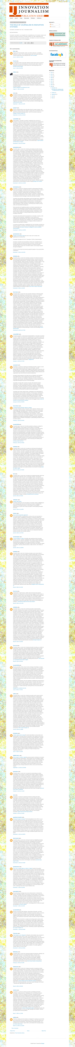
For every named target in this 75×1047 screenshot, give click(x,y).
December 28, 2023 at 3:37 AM (19, 330)
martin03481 (15, 118)
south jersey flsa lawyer (17, 102)
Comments (52, 26)
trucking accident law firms (18, 441)
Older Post (44, 1030)
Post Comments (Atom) (19, 1032)
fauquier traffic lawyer (17, 501)
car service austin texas (17, 1024)
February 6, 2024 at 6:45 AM (18, 442)
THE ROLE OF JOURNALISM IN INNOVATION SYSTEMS (57, 90)
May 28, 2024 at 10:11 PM (18, 603)
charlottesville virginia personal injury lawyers (26, 601)
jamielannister (16, 866)
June (53, 96)
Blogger (42, 1043)
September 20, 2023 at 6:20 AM (19, 115)
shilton (14, 693)
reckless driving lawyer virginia (28, 1008)
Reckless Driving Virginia (18, 66)
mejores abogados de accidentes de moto (21, 87)
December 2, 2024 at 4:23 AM (19, 887)
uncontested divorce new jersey (32, 494)
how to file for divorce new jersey (35, 286)
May (52, 97)
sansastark (15, 365)
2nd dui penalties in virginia (18, 538)
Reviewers (33, 18)
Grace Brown (16, 405)
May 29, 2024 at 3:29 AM (18, 641)
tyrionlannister (16, 233)
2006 (52, 82)
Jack (14, 93)
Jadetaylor (15, 499)
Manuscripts (26, 18)
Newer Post (12, 1030)
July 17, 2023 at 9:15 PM (18, 68)
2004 (52, 86)
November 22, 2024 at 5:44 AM (19, 862)
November (54, 87)
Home (28, 1030)
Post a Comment (15, 1028)
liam (14, 473)
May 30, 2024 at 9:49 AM (18, 661)
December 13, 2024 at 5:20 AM (19, 947)
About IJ (16, 18)
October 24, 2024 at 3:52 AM (18, 813)
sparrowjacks (16, 891)
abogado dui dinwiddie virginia (19, 235)
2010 (52, 76)
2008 (52, 79)
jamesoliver (15, 771)
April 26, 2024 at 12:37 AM (18, 532)
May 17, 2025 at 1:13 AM (18, 1013)
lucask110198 (16, 424)
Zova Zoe (15, 591)
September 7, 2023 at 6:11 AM (19, 103)
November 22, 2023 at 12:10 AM (19, 183)
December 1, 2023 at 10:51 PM (19, 252)
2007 (52, 81)
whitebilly (15, 256)
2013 (52, 72)
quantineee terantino (17, 817)
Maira (14, 51)
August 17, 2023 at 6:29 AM (18, 89)
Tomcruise (15, 933)
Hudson (14, 513)
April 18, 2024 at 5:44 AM (18, 495)
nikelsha (15, 990)
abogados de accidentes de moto (19, 688)
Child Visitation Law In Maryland (19, 935)
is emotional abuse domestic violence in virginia (22, 407)
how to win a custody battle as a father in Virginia (22, 868)
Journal (11, 18)
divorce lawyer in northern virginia (19, 757)
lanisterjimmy (16, 147)
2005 (52, 84)
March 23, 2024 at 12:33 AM (18, 469)
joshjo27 (15, 107)
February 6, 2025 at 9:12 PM (18, 962)
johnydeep (15, 733)
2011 (52, 74)
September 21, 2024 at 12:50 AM (19, 767)
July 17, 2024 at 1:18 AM (18, 751)
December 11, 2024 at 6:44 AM (19, 929)
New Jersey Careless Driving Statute (34, 961)
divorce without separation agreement (20, 515)
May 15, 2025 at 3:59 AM (18, 986)
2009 (52, 77)
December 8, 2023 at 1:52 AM (19, 288)
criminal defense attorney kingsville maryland (27, 980)
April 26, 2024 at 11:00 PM (18, 547)
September (54, 94)
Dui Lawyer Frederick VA (18, 927)
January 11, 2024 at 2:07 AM (18, 361)
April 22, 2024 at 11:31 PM (18, 509)
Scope (21, 18)
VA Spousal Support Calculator (19, 819)
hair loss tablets (34, 55)
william (14, 72)
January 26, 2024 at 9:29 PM (18, 401)
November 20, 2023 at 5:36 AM (19, 143)
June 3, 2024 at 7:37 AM (18, 689)
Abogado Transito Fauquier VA (19, 113)
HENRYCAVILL (16, 755)
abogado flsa (31, 359)
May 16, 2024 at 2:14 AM (18, 587)
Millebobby (15, 951)
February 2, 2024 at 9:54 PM (18, 420)
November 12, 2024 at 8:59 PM (19, 834)
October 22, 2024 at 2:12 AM (18, 791)
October (53, 92)
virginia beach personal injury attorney (25, 811)
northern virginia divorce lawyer (19, 735)
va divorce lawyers (23, 904)
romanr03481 (16, 334)
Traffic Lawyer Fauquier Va (23, 727)
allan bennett (16, 838)
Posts (51, 24)
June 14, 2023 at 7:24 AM (18, 57)
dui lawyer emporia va (37, 639)
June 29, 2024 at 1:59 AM (18, 729)
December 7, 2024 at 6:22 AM (19, 905)
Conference (39, 18)
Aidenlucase (15, 966)
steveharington (16, 536)
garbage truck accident (37, 181)
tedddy (14, 1017)
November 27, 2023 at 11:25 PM (19, 230)
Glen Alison (15, 292)
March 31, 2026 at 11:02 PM (18, 1025)
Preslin (14, 61)
